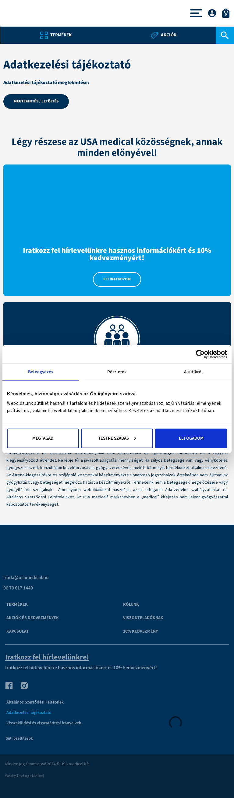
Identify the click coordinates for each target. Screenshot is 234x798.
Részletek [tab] (117, 372)
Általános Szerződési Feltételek (35, 702)
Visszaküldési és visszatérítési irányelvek (43, 723)
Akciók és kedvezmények (32, 618)
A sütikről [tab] (193, 372)
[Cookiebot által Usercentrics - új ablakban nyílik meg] (200, 354)
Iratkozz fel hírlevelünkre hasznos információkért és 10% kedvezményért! (81, 667)
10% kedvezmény (140, 631)
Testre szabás (117, 438)
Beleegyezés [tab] (40, 372)
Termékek (17, 604)
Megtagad (42, 438)
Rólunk (131, 604)
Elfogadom (191, 438)
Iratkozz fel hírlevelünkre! (47, 657)
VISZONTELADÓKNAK (143, 618)
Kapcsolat (17, 631)
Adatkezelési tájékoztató (28, 713)
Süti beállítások (19, 738)
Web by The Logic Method (24, 775)
